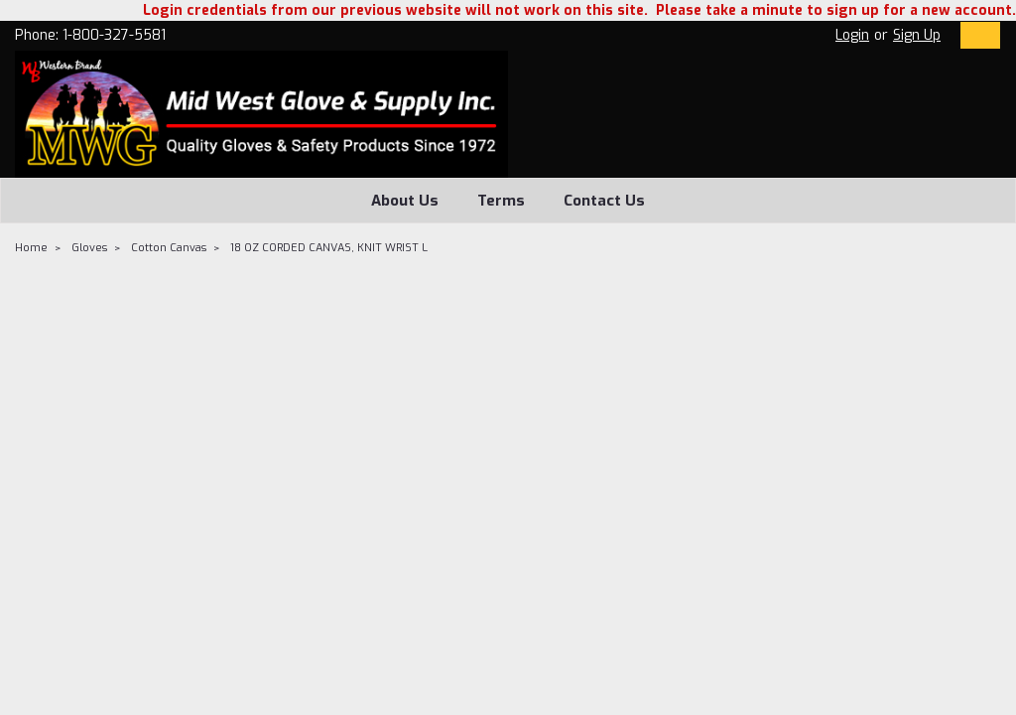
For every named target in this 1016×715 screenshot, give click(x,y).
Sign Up (917, 35)
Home (31, 247)
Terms (501, 201)
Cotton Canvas (168, 247)
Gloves (89, 247)
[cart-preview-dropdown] (976, 35)
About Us (405, 201)
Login (852, 35)
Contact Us (604, 201)
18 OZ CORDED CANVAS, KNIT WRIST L (329, 247)
